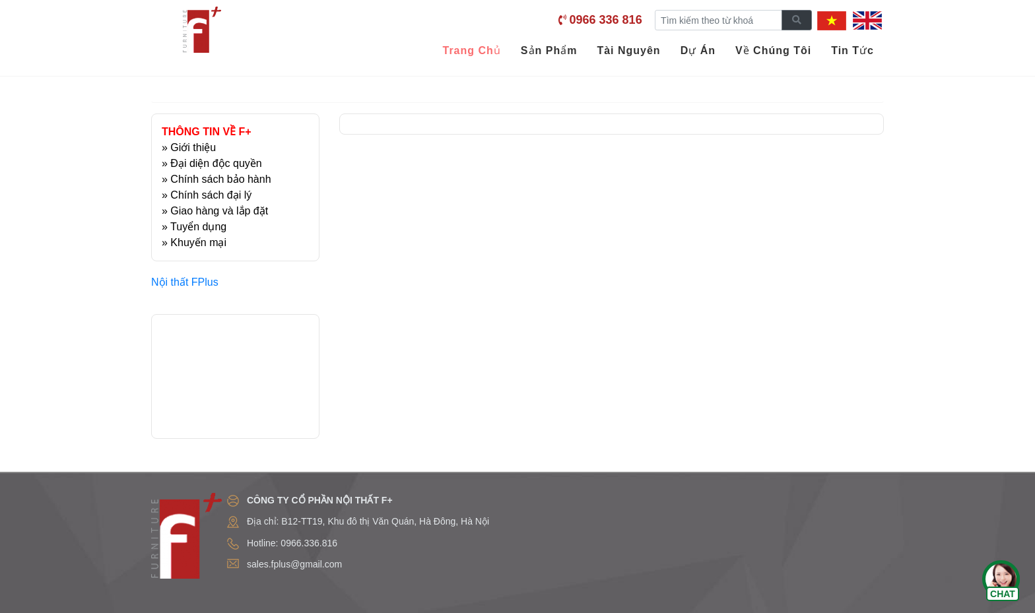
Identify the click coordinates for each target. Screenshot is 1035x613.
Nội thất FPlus (184, 282)
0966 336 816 (606, 19)
